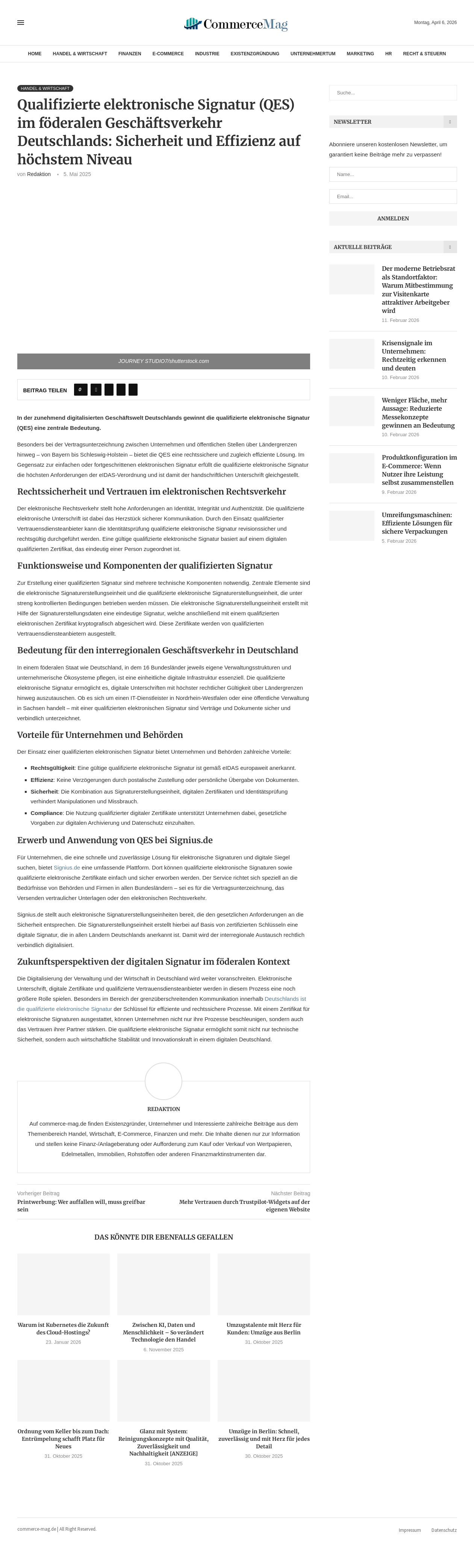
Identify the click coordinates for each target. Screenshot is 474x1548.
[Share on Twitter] (109, 390)
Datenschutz (444, 1530)
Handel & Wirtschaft (80, 53)
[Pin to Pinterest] (121, 390)
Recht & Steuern (424, 53)
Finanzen (129, 53)
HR (388, 53)
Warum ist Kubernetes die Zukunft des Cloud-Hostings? (63, 1329)
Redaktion (39, 174)
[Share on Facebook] (96, 390)
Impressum (410, 1530)
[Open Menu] (20, 22)
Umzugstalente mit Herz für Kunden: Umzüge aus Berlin (264, 1329)
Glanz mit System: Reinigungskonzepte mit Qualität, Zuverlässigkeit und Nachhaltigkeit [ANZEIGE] (163, 1442)
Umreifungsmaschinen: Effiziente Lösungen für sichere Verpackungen (417, 523)
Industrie (207, 53)
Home (35, 53)
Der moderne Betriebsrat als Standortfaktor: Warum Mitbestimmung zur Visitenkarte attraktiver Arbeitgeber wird (418, 289)
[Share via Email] (133, 390)
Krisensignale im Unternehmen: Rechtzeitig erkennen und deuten (414, 355)
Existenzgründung (255, 53)
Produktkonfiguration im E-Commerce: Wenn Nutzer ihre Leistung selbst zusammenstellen (419, 470)
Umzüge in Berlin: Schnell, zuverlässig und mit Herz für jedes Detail (264, 1438)
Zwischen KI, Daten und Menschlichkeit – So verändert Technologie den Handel (163, 1332)
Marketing (360, 53)
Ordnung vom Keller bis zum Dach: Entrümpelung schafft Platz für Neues (63, 1438)
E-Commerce (168, 53)
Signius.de (67, 867)
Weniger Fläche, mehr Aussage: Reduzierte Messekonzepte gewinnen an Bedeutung (418, 412)
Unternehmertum (313, 53)
